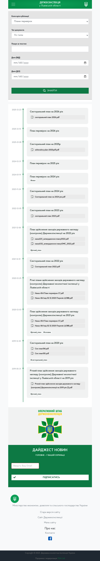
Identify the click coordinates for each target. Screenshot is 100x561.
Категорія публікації (20, 16)
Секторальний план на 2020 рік (46, 343)
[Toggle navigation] (13, 4)
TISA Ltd (61, 558)
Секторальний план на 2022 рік (46, 261)
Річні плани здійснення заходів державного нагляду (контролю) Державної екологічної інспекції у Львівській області (57, 284)
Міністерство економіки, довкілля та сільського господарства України (50, 505)
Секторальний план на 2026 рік (46, 111)
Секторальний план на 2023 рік (46, 210)
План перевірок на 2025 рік (44, 163)
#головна (47, 332)
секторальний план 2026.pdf (47, 117)
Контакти (50, 533)
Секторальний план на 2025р (45, 144)
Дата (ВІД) (15, 58)
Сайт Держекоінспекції (50, 517)
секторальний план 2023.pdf (47, 216)
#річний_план (36, 250)
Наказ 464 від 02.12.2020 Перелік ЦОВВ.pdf (54, 298)
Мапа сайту (50, 522)
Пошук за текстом (19, 44)
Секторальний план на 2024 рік (46, 191)
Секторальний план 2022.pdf (47, 267)
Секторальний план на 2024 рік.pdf (50, 197)
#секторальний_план (39, 360)
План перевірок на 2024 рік (44, 176)
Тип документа (17, 30)
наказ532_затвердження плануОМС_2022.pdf (54, 244)
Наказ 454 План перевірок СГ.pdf (49, 293)
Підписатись (36, 477)
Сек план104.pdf (42, 349)
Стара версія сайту (50, 512)
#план (33, 181)
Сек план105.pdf (42, 354)
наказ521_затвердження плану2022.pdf (52, 239)
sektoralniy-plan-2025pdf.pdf (47, 150)
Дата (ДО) (15, 71)
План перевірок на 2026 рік (44, 131)
